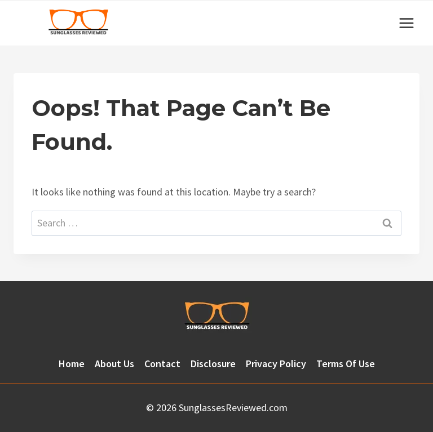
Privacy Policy (276, 363)
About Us (114, 363)
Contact (162, 363)
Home (72, 363)
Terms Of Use (345, 363)
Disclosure (213, 363)
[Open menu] (406, 22)
